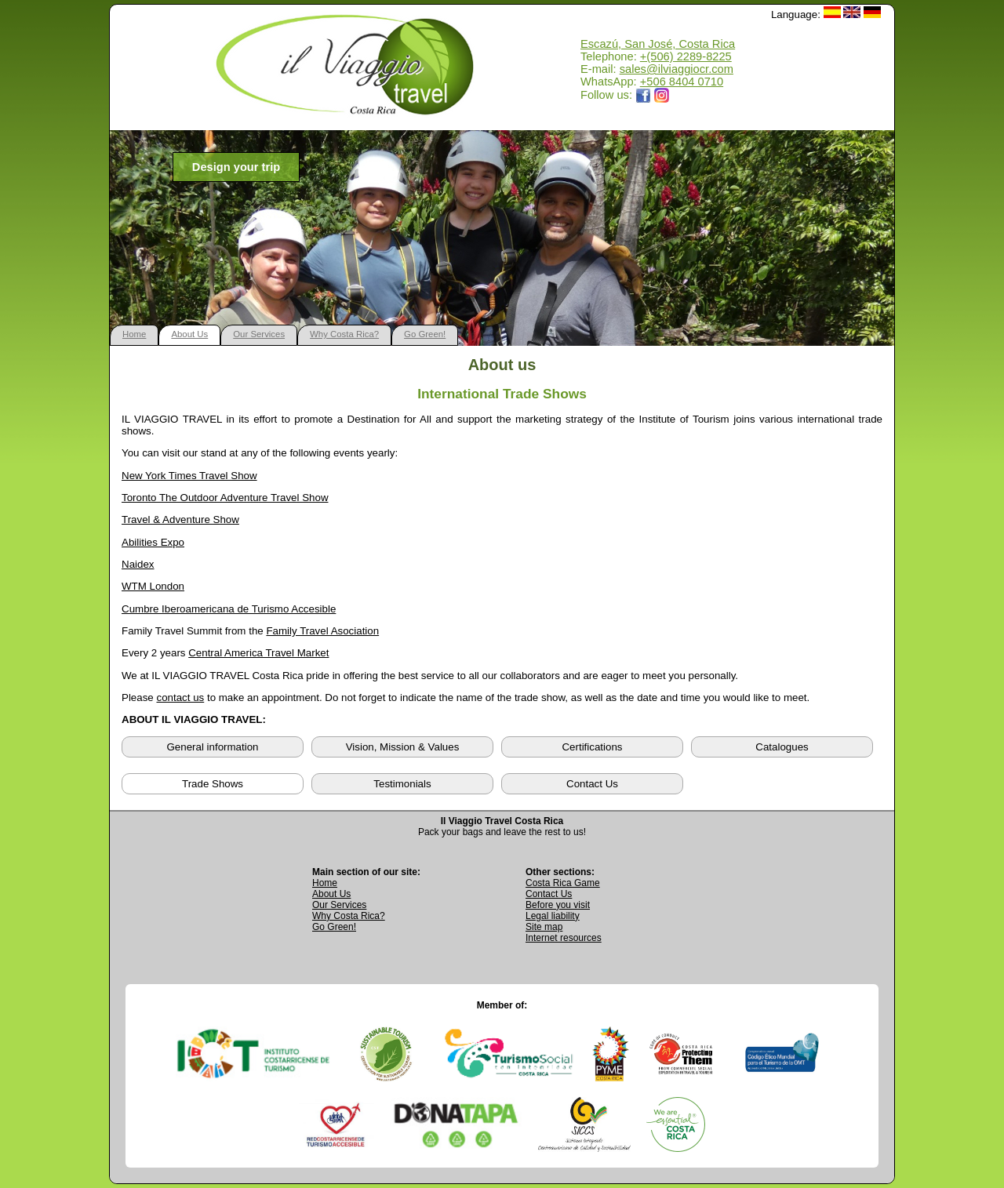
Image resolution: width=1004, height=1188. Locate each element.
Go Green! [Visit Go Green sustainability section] (334, 926)
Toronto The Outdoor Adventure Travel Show (225, 497)
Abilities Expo (153, 542)
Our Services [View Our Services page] (339, 904)
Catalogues (781, 747)
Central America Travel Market (258, 653)
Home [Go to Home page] (324, 882)
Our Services (259, 334)
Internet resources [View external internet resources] (564, 937)
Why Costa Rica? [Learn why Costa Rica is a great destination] (348, 915)
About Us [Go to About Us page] (331, 893)
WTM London (153, 586)
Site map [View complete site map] (544, 926)
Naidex (138, 564)
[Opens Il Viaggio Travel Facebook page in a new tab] (643, 95)
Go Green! (425, 334)
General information (212, 747)
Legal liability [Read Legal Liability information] (553, 915)
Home (134, 334)
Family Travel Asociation (322, 631)
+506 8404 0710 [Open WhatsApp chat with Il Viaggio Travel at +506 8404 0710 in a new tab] (681, 81)
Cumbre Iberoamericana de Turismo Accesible (229, 609)
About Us (189, 334)
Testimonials (402, 784)
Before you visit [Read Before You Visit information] (558, 904)
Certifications (592, 747)
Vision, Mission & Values (403, 747)
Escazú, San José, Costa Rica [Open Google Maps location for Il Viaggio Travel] (657, 44)
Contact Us (592, 784)
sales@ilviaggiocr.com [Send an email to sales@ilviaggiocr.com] (676, 69)
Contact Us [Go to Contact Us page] (549, 893)
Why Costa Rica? (344, 334)
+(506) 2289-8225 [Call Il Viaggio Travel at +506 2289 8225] (686, 56)
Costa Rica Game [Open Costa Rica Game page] (563, 882)
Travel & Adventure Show (180, 519)
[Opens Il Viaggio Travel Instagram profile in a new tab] (662, 95)
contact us (180, 697)
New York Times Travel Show (189, 475)
